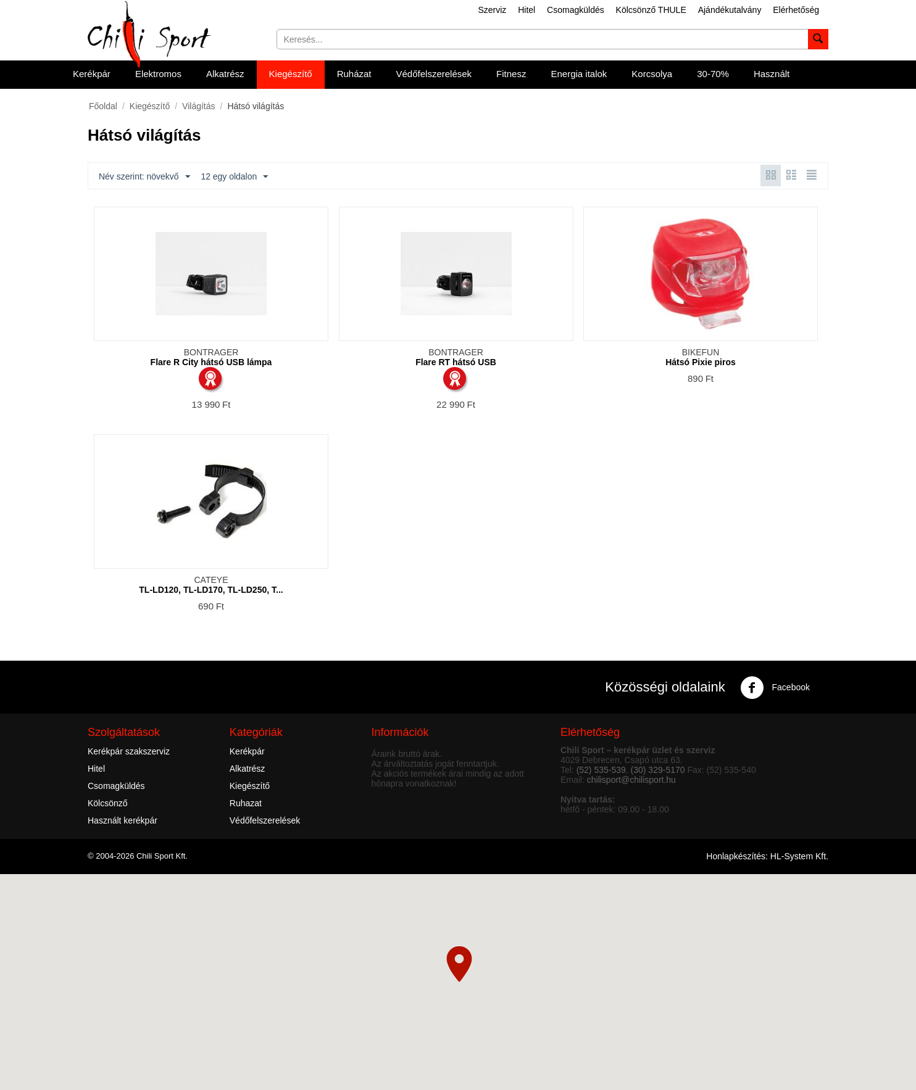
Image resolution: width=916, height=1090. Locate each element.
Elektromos (158, 73)
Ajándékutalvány (730, 10)
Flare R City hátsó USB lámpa (211, 362)
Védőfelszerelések (434, 73)
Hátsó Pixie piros (700, 362)
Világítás (198, 106)
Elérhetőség (796, 10)
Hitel (526, 10)
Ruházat (354, 73)
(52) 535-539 (601, 770)
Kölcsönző (108, 803)
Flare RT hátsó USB (455, 362)
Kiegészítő (290, 73)
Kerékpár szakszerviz (129, 751)
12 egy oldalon (235, 177)
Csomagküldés (575, 10)
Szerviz (492, 10)
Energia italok (579, 73)
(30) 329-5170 (658, 770)
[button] (459, 964)
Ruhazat (246, 803)
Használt (771, 73)
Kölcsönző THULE (651, 10)
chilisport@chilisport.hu (631, 780)
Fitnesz (511, 73)
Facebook (775, 688)
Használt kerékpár (122, 820)
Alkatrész (225, 73)
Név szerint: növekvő (144, 177)
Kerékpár (91, 73)
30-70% (713, 73)
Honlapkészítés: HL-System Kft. (767, 856)
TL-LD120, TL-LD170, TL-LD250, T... (211, 590)
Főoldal (103, 106)
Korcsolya (651, 73)
